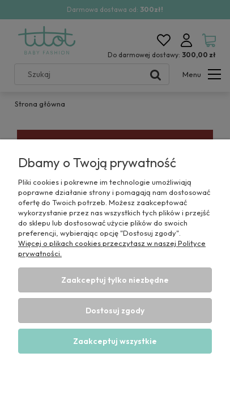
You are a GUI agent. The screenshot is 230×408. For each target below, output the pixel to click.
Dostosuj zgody (115, 310)
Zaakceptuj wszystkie (115, 341)
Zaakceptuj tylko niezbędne (115, 280)
